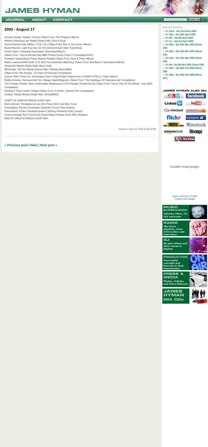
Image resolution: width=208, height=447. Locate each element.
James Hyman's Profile (184, 196)
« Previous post (16, 145)
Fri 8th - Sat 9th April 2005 (179, 38)
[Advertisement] (185, 375)
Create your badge (184, 198)
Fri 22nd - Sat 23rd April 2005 (180, 31)
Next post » (48, 145)
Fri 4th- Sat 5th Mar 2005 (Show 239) (184, 65)
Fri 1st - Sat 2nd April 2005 (179, 41)
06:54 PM (151, 129)
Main (34, 145)
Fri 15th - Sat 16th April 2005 (180, 34)
